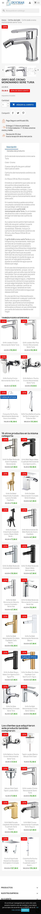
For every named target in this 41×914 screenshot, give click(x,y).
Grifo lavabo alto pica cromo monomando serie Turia (31, 345)
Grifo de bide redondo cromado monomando (11, 567)
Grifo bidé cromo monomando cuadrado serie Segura (30, 824)
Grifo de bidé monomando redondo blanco (30, 638)
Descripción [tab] (12, 147)
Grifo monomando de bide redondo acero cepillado (30, 532)
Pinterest (23, 113)
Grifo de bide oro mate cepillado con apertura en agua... (29, 674)
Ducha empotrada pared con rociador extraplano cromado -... (11, 862)
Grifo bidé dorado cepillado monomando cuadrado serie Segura (11, 825)
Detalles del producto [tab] (16, 151)
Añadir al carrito (23, 104)
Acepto (25, 910)
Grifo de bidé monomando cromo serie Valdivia (30, 708)
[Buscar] (20, 10)
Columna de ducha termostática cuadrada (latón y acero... (30, 862)
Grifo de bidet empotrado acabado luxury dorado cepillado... (11, 496)
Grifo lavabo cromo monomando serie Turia (10, 344)
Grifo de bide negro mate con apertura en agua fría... (11, 674)
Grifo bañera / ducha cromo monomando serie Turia (30, 380)
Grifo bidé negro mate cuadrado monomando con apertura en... (30, 461)
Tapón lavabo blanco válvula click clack (30, 755)
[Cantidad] (4, 104)
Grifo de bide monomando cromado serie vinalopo (30, 495)
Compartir (13, 113)
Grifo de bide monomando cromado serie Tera (11, 708)
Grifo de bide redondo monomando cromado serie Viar (29, 602)
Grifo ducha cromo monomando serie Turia (10, 379)
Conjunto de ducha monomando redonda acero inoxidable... (10, 416)
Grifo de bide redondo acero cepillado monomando (11, 461)
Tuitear (18, 113)
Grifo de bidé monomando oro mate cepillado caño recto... (11, 639)
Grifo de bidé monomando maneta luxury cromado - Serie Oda (11, 603)
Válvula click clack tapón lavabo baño (11, 789)
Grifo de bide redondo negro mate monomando (29, 568)
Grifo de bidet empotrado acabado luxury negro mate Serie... (11, 533)
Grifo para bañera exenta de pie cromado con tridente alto (30, 416)
